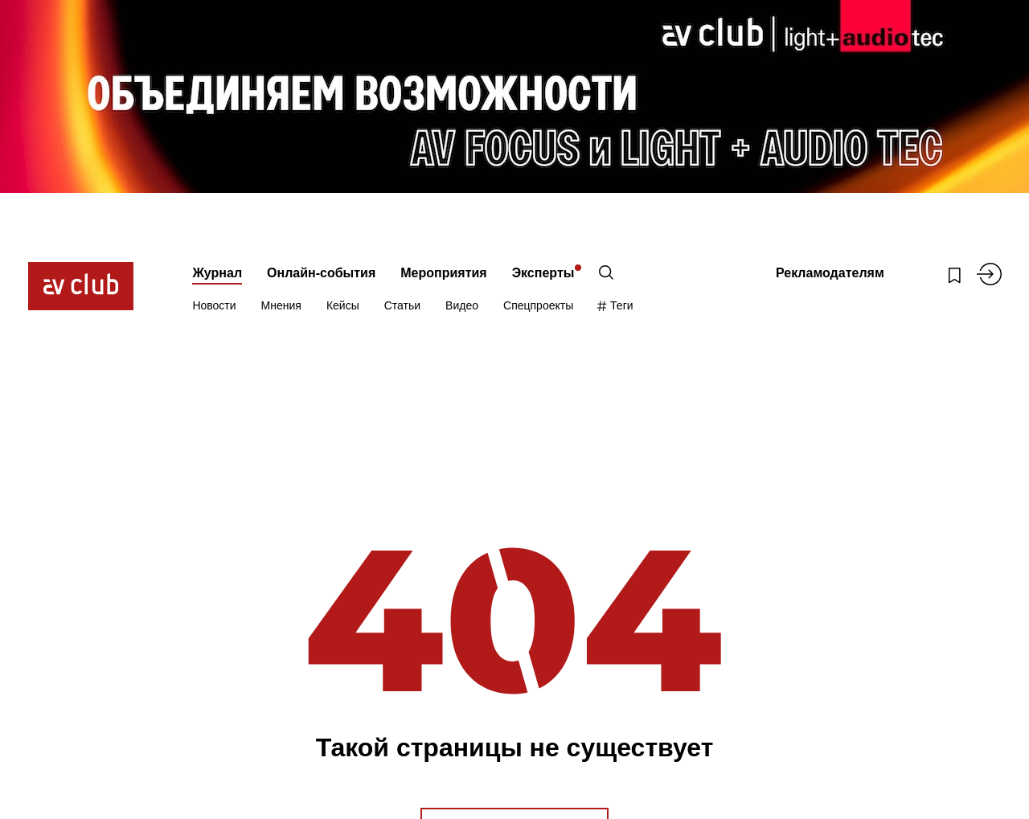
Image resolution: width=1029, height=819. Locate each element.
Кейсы (342, 305)
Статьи (402, 305)
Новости (214, 305)
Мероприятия (443, 273)
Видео (461, 305)
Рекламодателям (830, 273)
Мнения (281, 305)
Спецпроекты (538, 305)
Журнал (217, 273)
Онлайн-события (321, 273)
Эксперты (543, 273)
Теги (615, 305)
